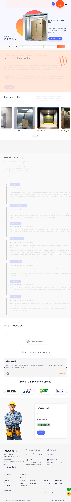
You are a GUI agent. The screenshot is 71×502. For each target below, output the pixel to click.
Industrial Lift (23, 479)
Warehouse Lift (48, 481)
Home (5, 476)
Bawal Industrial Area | (42, 491)
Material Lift (47, 476)
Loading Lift (33, 479)
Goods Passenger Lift (35, 476)
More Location (53, 491)
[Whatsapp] (68, 489)
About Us (6, 479)
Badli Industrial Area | (10, 491)
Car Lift (22, 481)
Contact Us (7, 484)
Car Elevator (33, 481)
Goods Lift (23, 476)
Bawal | (36, 491)
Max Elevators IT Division (60, 499)
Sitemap (51, 499)
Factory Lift (47, 479)
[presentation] (33, 134)
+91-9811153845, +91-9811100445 (14, 460)
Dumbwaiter (58, 481)
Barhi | (26, 491)
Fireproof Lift (23, 484)
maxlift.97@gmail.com (11, 455)
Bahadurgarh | (17, 491)
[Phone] (68, 493)
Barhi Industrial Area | (31, 491)
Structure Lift (58, 479)
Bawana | (47, 491)
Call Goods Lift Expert (55, 39)
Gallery (6, 481)
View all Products (8, 100)
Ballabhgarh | (22, 491)
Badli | (5, 491)
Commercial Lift (59, 476)
